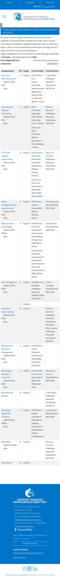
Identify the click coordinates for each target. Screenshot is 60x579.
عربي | (48, 7)
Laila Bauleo (51, 223)
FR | (43, 7)
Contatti (9, 3)
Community (30, 3)
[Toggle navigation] (4, 16)
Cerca (50, 2)
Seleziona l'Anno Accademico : (46, 60)
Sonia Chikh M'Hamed (36, 131)
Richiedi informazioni (30, 543)
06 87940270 (23, 516)
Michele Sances (52, 202)
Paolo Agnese (51, 328)
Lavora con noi (19, 557)
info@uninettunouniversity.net (27, 520)
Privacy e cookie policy (24, 526)
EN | (39, 7)
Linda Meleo (51, 75)
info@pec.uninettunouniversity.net (28, 553)
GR (53, 7)
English (26, 75)
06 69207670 (35, 516)
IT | (35, 7)
